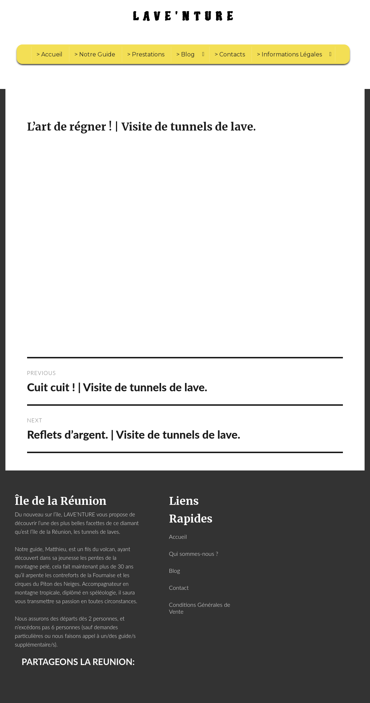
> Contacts (230, 54)
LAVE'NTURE (185, 17)
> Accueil (49, 54)
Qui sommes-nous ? (193, 553)
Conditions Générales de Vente (200, 608)
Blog (174, 570)
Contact (179, 587)
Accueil (178, 536)
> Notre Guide (94, 54)
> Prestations (145, 54)
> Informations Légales (289, 54)
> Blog (185, 54)
